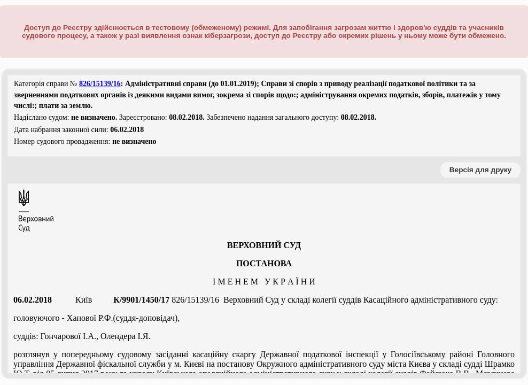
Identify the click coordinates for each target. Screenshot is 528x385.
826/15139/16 (100, 84)
